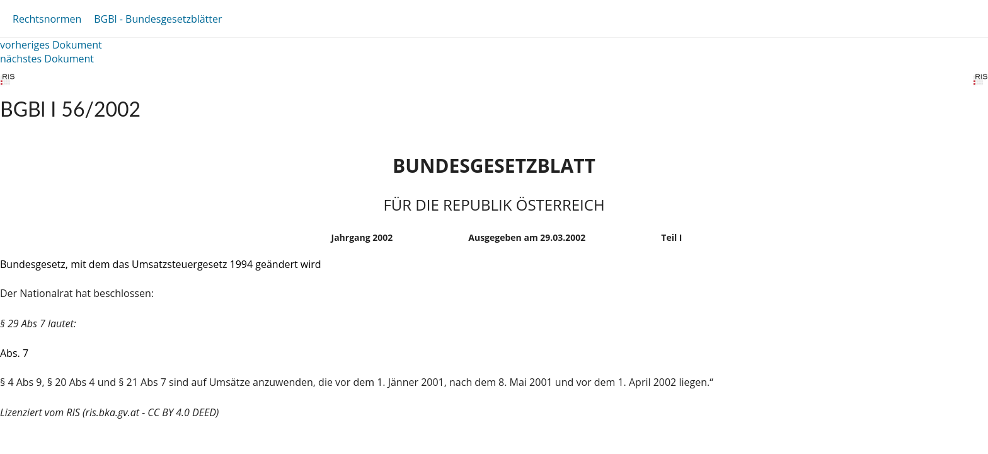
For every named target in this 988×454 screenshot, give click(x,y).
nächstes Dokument (47, 59)
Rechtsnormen (47, 19)
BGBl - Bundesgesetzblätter (158, 19)
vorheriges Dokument (51, 45)
